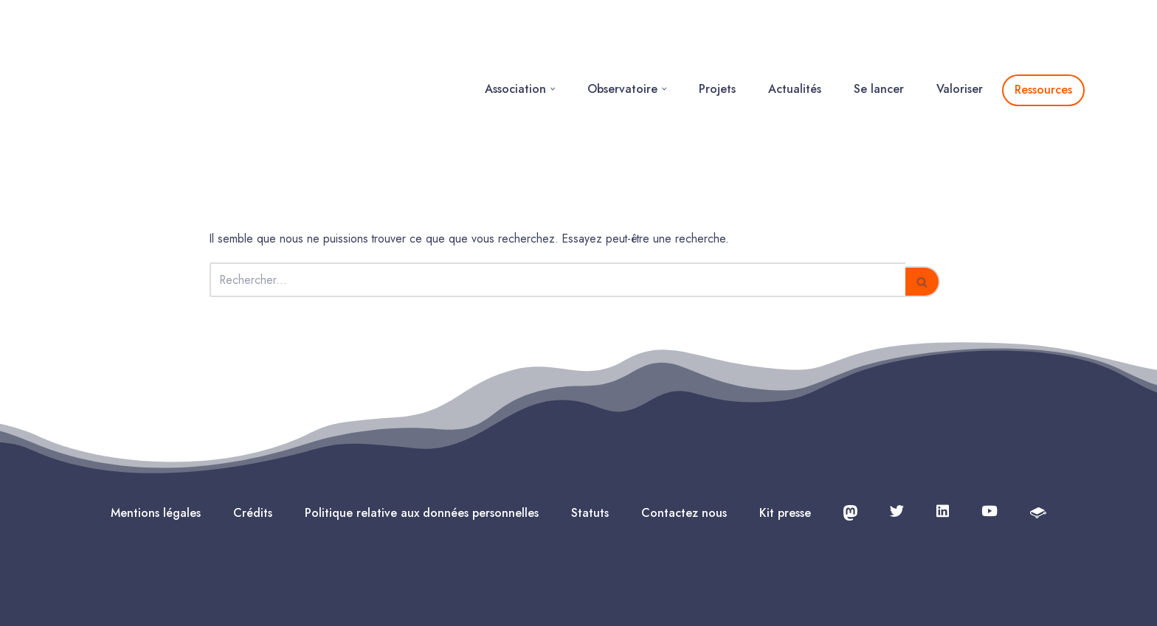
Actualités (794, 41)
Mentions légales (156, 419)
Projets (717, 41)
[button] (552, 41)
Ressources (1043, 42)
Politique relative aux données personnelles (422, 419)
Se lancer (879, 41)
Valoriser (959, 41)
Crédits (252, 419)
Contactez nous (684, 419)
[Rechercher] (557, 186)
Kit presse (785, 419)
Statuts (590, 419)
